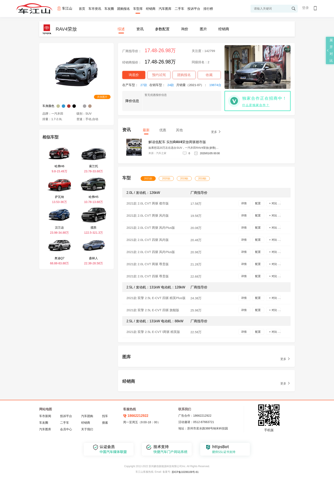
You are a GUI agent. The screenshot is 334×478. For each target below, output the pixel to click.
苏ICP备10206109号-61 (185, 472)
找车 (105, 416)
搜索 (105, 422)
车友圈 (109, 8)
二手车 (179, 8)
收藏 (209, 75)
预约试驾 (159, 75)
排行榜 (208, 8)
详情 (244, 203)
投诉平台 (193, 8)
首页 (82, 8)
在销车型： (162, 85)
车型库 (138, 8)
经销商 (150, 8)
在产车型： (135, 85)
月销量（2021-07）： (199, 85)
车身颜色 (48, 106)
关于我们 (87, 429)
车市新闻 (45, 416)
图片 (203, 29)
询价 (184, 29)
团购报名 (123, 8)
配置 (258, 203)
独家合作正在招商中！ (264, 98)
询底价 (134, 75)
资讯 (140, 29)
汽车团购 (87, 416)
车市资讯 (94, 8)
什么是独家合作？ (255, 105)
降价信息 (132, 101)
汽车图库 (165, 8)
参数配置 (162, 29)
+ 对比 (273, 203)
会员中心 (66, 429)
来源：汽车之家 (157, 153)
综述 (121, 29)
